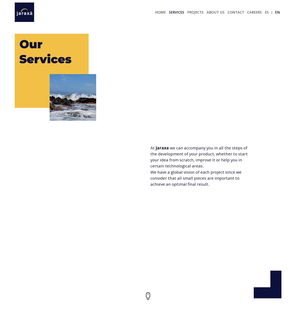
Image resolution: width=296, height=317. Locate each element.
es (267, 12)
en (277, 12)
